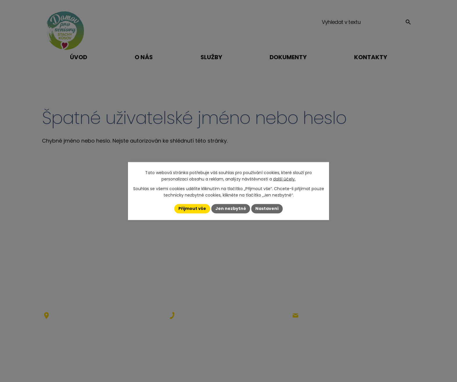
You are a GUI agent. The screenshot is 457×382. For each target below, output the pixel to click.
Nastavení (267, 208)
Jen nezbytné (230, 208)
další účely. (284, 179)
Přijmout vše (192, 208)
